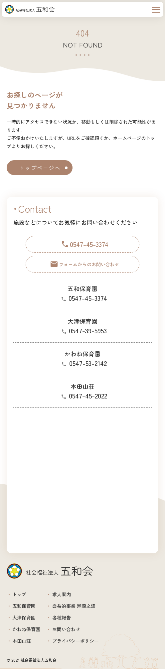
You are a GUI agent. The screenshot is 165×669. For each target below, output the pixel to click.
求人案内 (61, 594)
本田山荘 (21, 640)
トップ (19, 594)
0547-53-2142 (88, 363)
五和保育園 (24, 606)
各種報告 (61, 617)
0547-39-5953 (88, 330)
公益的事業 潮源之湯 (73, 606)
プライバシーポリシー (75, 640)
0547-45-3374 (88, 298)
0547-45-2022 (88, 395)
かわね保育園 (26, 629)
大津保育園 (24, 617)
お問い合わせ (66, 629)
